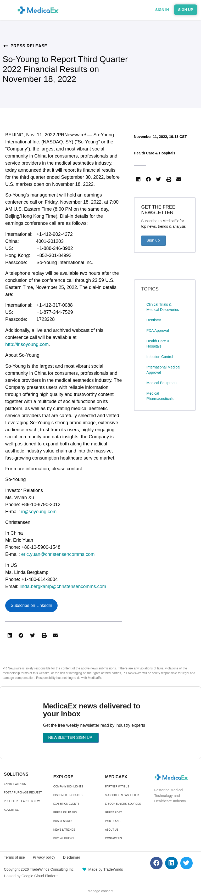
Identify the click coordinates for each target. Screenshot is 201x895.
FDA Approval (157, 330)
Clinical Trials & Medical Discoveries (162, 307)
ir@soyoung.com (39, 511)
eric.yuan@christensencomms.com (57, 554)
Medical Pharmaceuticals (160, 396)
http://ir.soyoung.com (27, 344)
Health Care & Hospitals (154, 153)
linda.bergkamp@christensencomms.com (63, 586)
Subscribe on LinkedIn (31, 605)
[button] (9, 635)
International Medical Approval (163, 369)
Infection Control (159, 357)
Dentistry (153, 320)
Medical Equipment (161, 383)
